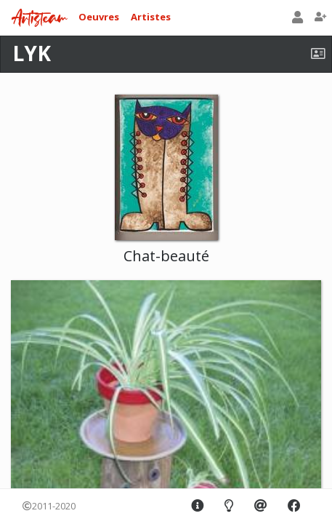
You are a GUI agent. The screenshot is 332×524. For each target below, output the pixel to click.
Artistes (151, 16)
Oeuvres (98, 16)
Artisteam (39, 18)
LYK (31, 53)
